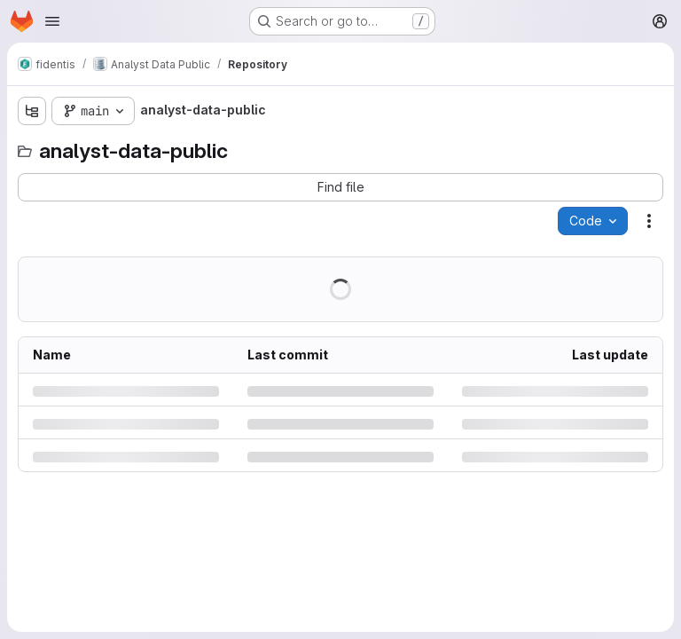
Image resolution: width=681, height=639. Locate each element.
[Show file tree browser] (32, 111)
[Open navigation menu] (52, 21)
